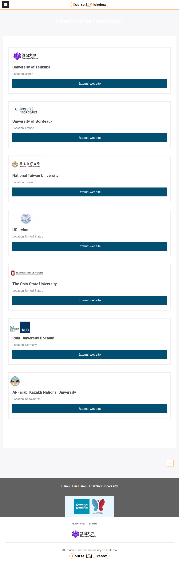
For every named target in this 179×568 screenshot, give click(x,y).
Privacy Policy (78, 523)
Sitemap (93, 523)
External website (89, 83)
